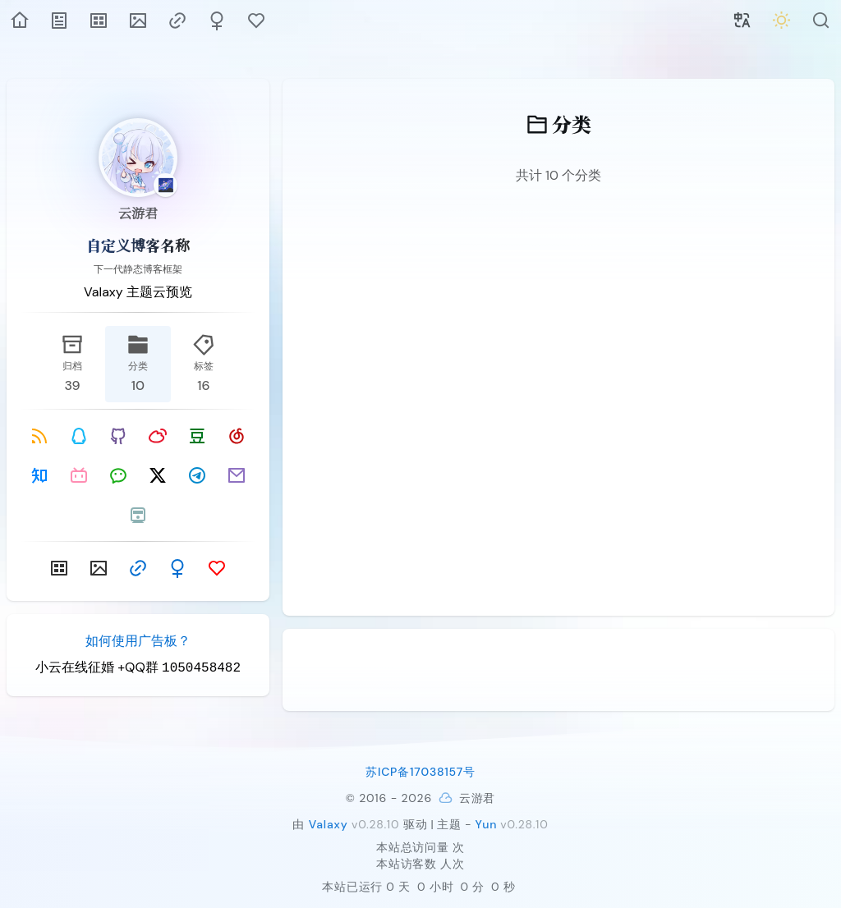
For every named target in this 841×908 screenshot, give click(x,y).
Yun (486, 824)
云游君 (138, 213)
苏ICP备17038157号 (420, 771)
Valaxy (328, 824)
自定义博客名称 (138, 244)
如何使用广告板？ (138, 640)
